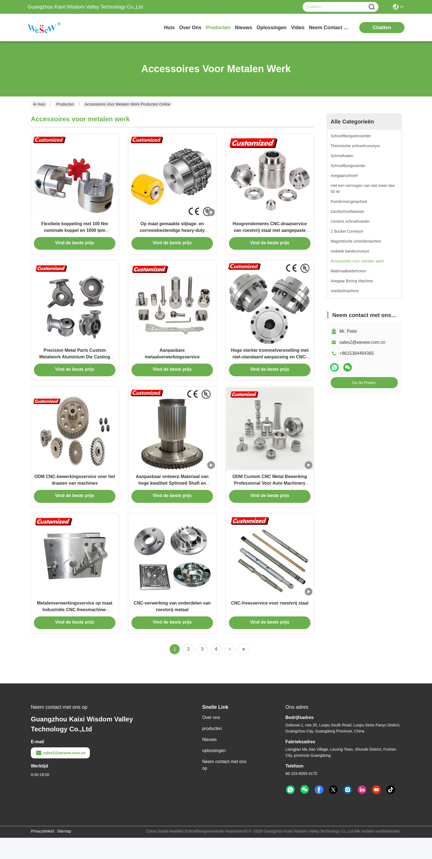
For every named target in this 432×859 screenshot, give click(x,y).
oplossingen (271, 27)
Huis (169, 27)
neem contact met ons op (329, 27)
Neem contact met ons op (224, 786)
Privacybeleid (42, 852)
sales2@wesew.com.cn (362, 342)
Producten (65, 104)
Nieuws (209, 760)
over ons (190, 27)
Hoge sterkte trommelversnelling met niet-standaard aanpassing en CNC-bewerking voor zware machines (270, 366)
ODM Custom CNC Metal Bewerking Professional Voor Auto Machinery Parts (269, 498)
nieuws (243, 27)
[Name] (371, 7)
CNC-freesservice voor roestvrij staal (269, 623)
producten (218, 27)
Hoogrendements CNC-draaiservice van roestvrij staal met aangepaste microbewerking (270, 235)
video (297, 27)
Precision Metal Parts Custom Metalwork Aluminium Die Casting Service (74, 366)
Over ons (211, 738)
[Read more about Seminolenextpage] (230, 670)
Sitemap (64, 852)
